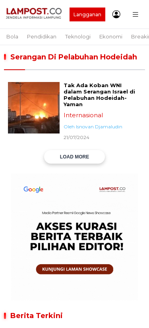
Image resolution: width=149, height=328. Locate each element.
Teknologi (78, 36)
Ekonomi (110, 36)
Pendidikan (41, 36)
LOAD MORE (74, 157)
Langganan (87, 14)
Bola (12, 36)
